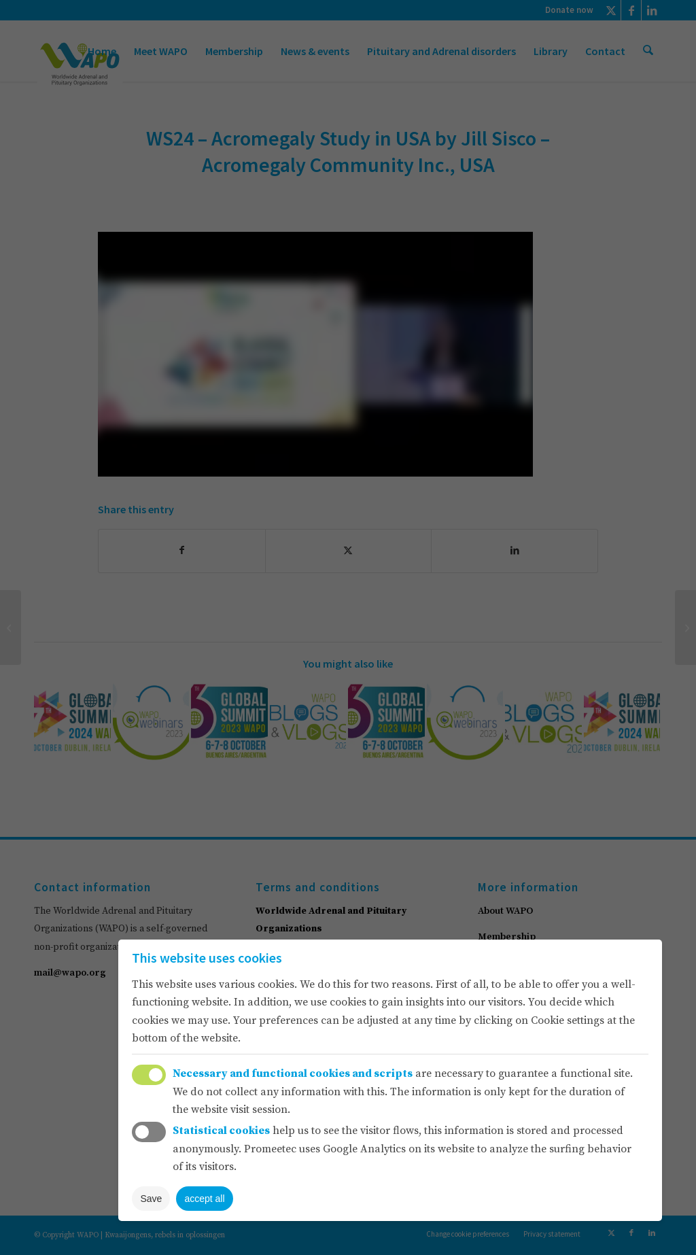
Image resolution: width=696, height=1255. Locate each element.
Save (151, 1198)
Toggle (149, 1075)
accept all (204, 1198)
